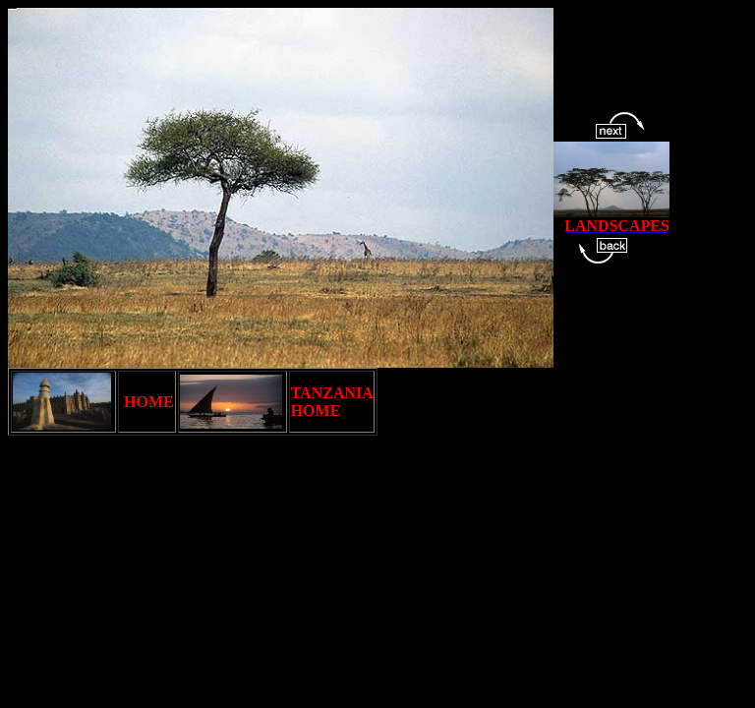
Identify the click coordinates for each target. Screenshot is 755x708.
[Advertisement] (366, 494)
